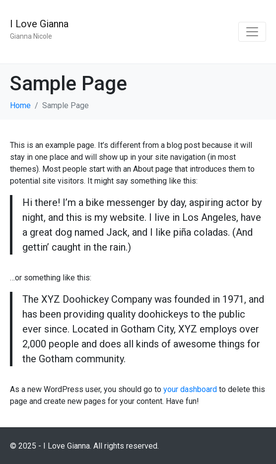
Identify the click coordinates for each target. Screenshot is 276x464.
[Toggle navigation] (252, 32)
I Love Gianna (39, 24)
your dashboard (190, 389)
